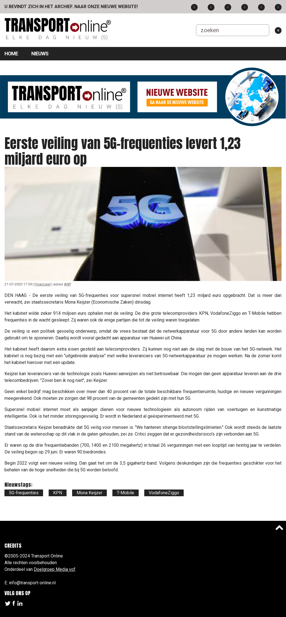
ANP (67, 284)
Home (11, 53)
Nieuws (39, 53)
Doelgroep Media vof (54, 569)
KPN (57, 492)
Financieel (42, 284)
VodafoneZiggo (164, 492)
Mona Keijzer (89, 492)
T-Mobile (125, 492)
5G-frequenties (24, 492)
